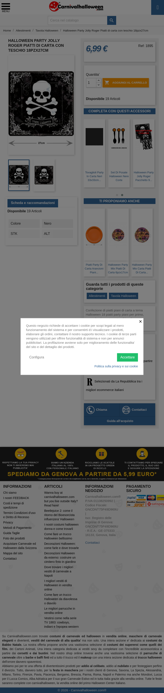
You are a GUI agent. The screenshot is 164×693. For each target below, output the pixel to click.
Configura (36, 357)
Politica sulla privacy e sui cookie (116, 366)
